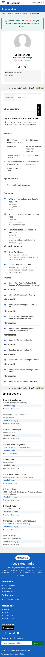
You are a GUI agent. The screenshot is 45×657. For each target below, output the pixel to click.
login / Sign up (37, 3)
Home (3, 14)
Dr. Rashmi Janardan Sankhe (15, 414)
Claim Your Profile (11, 599)
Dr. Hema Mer (9, 459)
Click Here (39, 88)
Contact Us (8, 615)
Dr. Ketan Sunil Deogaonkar (14, 444)
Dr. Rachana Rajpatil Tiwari (14, 474)
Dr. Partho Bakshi (10, 489)
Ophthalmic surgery (21, 14)
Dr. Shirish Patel (9, 506)
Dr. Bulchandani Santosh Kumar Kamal (19, 521)
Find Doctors (9, 586)
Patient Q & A (9, 591)
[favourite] (19, 66)
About (6, 610)
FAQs (6, 613)
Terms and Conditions (9, 654)
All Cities (7, 588)
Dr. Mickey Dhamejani (12, 429)
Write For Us (9, 618)
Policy (22, 654)
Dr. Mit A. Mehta (9, 535)
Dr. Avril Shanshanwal (12, 400)
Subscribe (38, 643)
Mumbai (10, 14)
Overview (9, 97)
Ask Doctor (22, 97)
